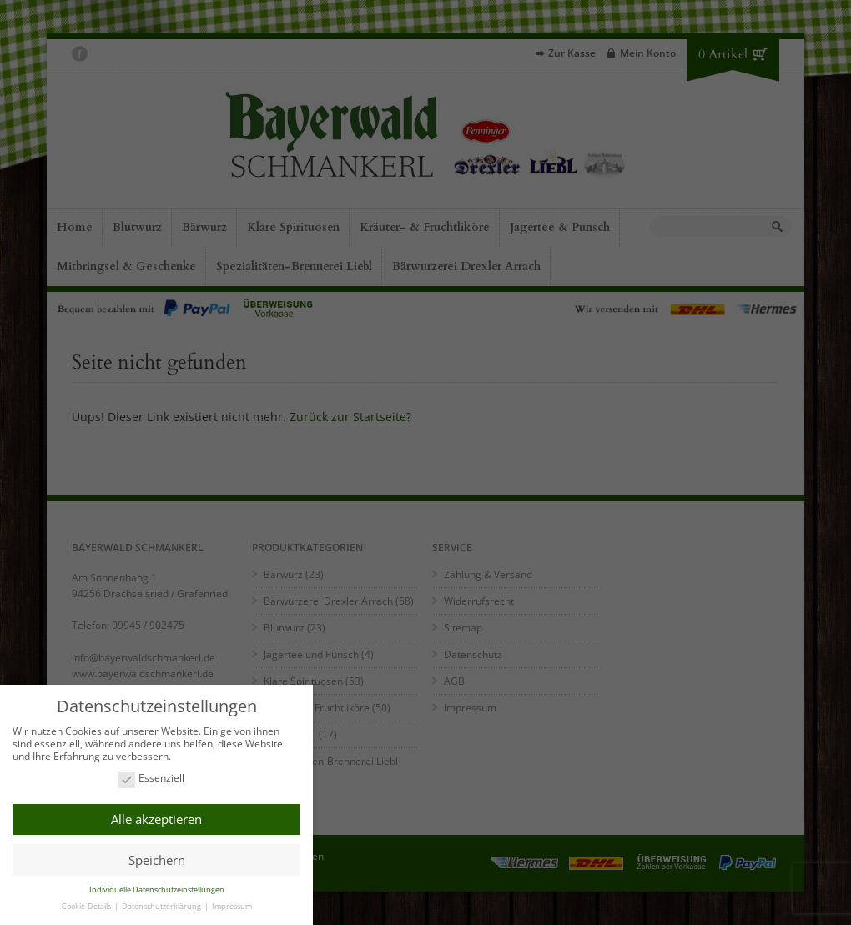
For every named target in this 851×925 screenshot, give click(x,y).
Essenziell (151, 779)
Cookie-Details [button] (87, 906)
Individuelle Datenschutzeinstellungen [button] (156, 889)
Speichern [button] (156, 859)
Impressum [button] (232, 906)
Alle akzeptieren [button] (156, 819)
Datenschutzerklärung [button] (162, 906)
